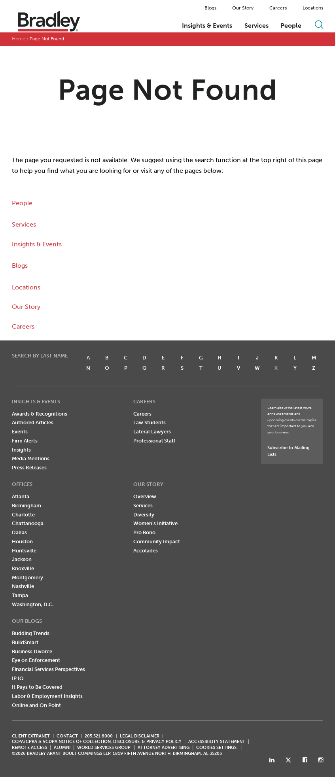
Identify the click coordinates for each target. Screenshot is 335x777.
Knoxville (23, 568)
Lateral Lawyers (152, 432)
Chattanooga (28, 523)
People (290, 25)
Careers (278, 8)
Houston (22, 541)
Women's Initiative (155, 523)
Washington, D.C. (32, 604)
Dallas (19, 532)
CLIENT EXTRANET (31, 736)
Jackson (22, 559)
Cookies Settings (216, 747)
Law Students (149, 422)
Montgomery (27, 577)
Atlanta (20, 496)
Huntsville (24, 551)
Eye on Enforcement (36, 660)
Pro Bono (144, 532)
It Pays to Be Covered (37, 687)
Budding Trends (30, 633)
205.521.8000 (99, 736)
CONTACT (67, 736)
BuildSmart (25, 642)
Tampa (20, 595)
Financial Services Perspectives (48, 669)
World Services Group (104, 747)
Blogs (210, 8)
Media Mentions (30, 458)
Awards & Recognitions (39, 414)
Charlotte (23, 515)
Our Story (243, 8)
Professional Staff (154, 441)
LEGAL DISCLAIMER (139, 736)
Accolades (145, 551)
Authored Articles (32, 422)
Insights (21, 450)
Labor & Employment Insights (47, 696)
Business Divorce (32, 651)
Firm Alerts (25, 441)
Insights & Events (207, 25)
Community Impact (156, 541)
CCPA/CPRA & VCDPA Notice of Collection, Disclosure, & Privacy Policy (97, 741)
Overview (144, 496)
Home (18, 39)
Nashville (23, 586)
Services (256, 25)
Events (20, 432)
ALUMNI (62, 747)
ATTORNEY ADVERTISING (163, 747)
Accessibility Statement (216, 741)
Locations (313, 8)
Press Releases (29, 468)
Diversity (143, 515)
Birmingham (26, 506)
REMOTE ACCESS (29, 747)
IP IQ (18, 678)
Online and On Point (36, 705)
